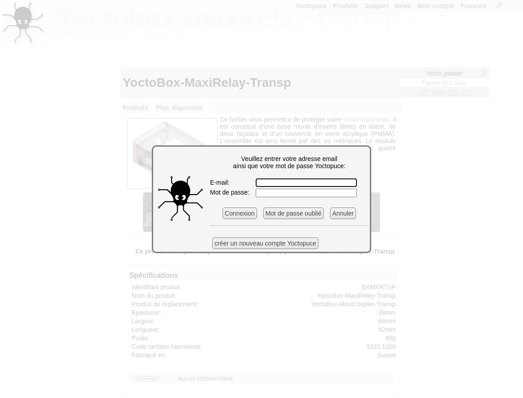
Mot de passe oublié (294, 213)
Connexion (240, 213)
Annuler (343, 213)
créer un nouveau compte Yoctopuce (265, 243)
